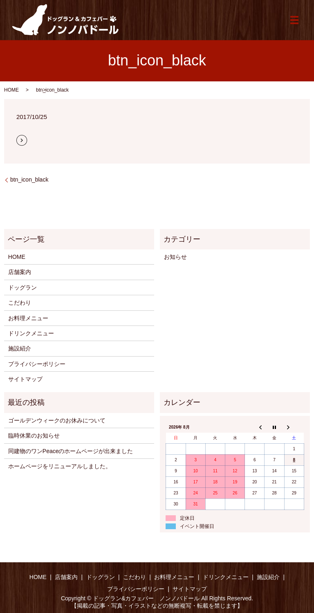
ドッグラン (22, 287)
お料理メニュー (28, 318)
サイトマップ (25, 379)
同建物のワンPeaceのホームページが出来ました (70, 451)
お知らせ (175, 257)
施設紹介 (19, 348)
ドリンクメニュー (31, 333)
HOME (11, 90)
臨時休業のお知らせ (34, 435)
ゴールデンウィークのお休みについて (56, 420)
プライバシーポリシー (36, 364)
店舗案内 (19, 272)
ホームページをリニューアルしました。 (59, 466)
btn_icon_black (29, 179)
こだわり (19, 302)
